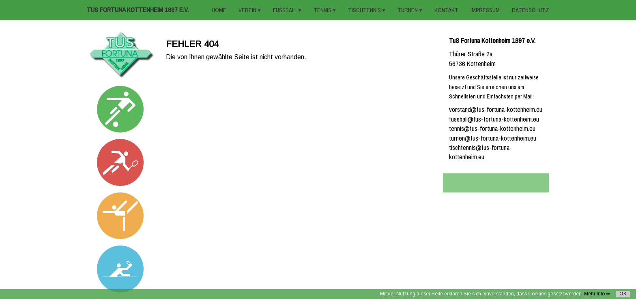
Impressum (485, 10)
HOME (219, 10)
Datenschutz (530, 10)
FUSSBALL (285, 10)
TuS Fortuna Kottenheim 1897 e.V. (138, 10)
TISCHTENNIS (365, 10)
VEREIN (248, 10)
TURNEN (408, 10)
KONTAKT (446, 10)
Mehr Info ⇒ (597, 294)
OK (623, 294)
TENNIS (323, 10)
